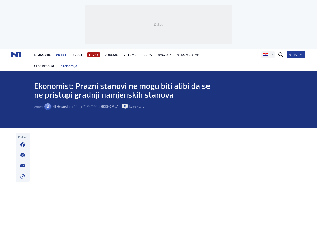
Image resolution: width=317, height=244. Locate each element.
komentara (139, 130)
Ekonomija (111, 130)
